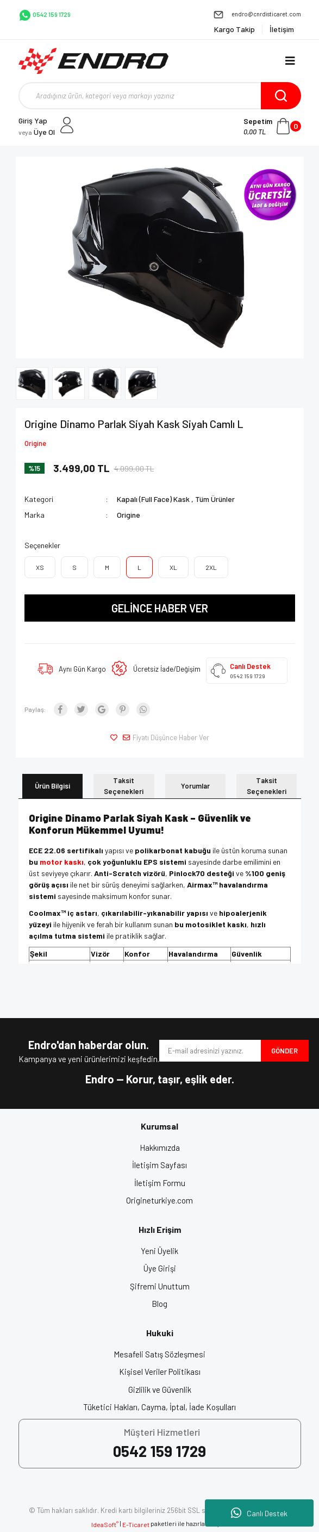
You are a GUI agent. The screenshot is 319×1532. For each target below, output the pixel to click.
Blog (159, 1303)
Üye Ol (36, 132)
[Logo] (93, 61)
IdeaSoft (104, 1524)
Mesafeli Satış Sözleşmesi (159, 1354)
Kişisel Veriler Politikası (160, 1371)
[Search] (159, 95)
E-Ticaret (135, 1524)
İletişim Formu (159, 1183)
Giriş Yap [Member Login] (32, 120)
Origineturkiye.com (159, 1200)
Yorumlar (195, 785)
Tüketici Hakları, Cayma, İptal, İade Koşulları (159, 1407)
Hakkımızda (160, 1147)
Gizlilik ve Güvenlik (159, 1389)
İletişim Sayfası (159, 1165)
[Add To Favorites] (115, 738)
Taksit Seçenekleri (123, 786)
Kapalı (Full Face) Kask (153, 499)
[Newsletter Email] (210, 1051)
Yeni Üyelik (159, 1251)
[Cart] (272, 126)
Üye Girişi (159, 1268)
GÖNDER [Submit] (284, 1050)
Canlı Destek (259, 1513)
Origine (35, 443)
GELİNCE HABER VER (159, 608)
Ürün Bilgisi (52, 785)
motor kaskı (62, 861)
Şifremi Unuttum (160, 1286)
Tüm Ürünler (215, 499)
